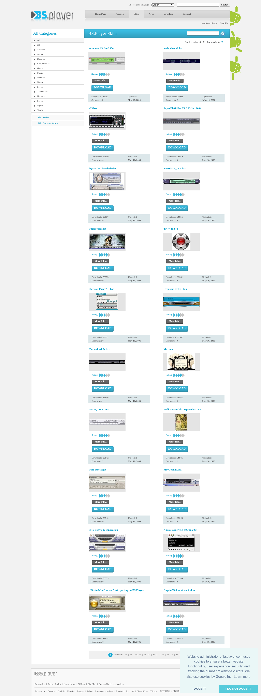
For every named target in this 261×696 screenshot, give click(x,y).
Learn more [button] (242, 676)
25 (158, 654)
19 (131, 654)
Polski (90, 691)
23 (149, 654)
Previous (118, 654)
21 (140, 654)
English (61, 691)
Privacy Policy (54, 684)
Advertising (40, 684)
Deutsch (51, 691)
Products (120, 14)
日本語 (176, 691)
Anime (40, 54)
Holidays (41, 96)
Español (70, 691)
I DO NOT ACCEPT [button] (238, 688)
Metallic (41, 77)
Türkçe (153, 691)
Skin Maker (43, 117)
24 (154, 654)
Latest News (69, 684)
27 (167, 654)
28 (172, 654)
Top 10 (40, 110)
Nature (40, 82)
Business (41, 59)
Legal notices (118, 684)
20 (135, 654)
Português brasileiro (104, 691)
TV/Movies (42, 91)
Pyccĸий (130, 691)
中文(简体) (165, 691)
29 (177, 654)
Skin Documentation (48, 123)
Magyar (80, 691)
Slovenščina (142, 691)
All (38, 40)
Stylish (40, 105)
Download (168, 14)
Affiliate (81, 684)
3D (38, 45)
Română (120, 691)
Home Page (100, 14)
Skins (136, 14)
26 (163, 654)
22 (145, 654)
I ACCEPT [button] (199, 688)
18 (126, 654)
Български (40, 691)
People (40, 87)
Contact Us (104, 684)
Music (40, 73)
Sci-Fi (40, 101)
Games (40, 68)
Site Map (92, 684)
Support (187, 14)
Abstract (41, 49)
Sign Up (224, 23)
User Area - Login (209, 23)
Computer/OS (43, 63)
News (151, 14)
